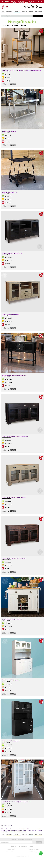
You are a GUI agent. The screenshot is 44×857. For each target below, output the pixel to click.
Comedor (9, 25)
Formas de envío (10, 852)
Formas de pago (33, 852)
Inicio (2, 25)
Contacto (31, 847)
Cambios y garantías (34, 849)
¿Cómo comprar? (10, 849)
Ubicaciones (24, 847)
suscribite (39, 842)
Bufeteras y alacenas (20, 25)
